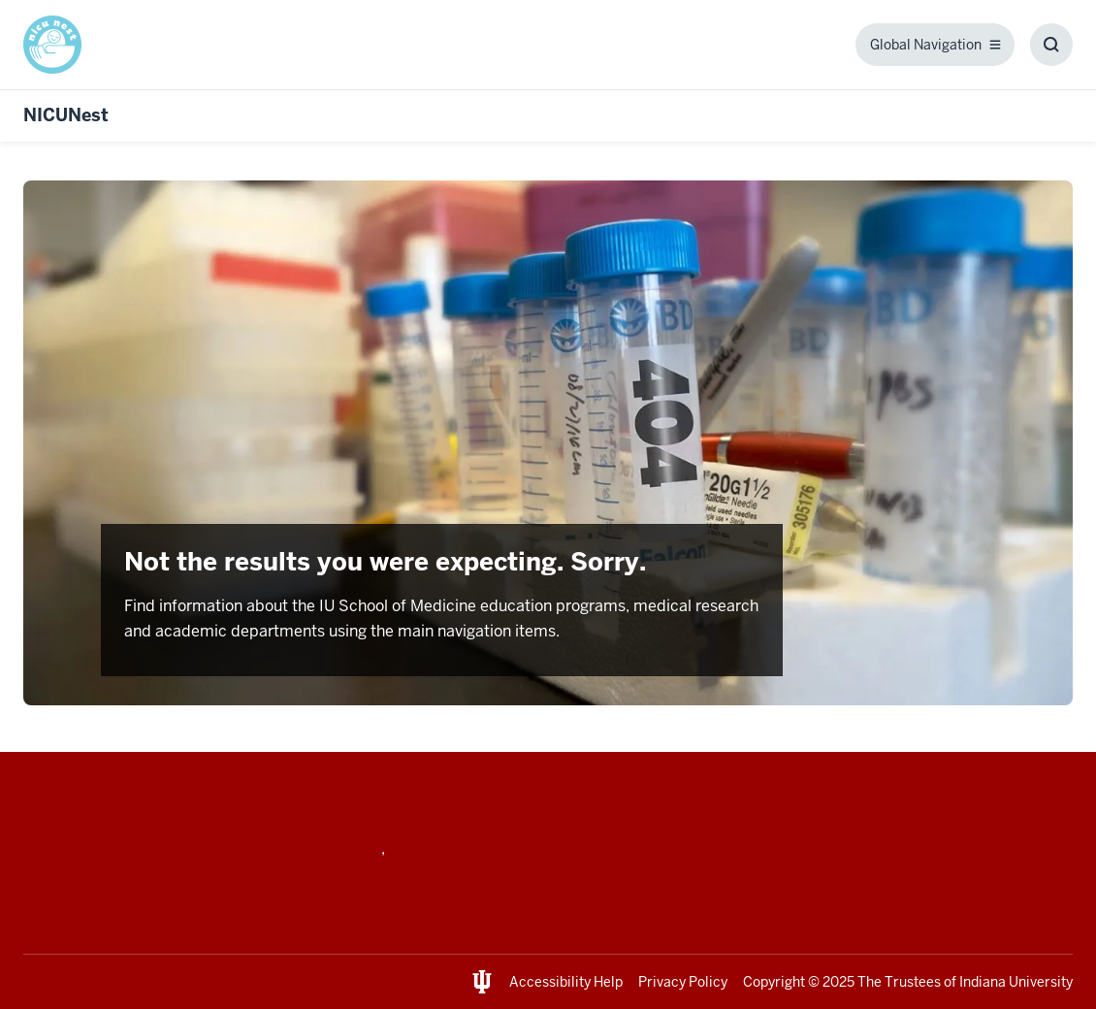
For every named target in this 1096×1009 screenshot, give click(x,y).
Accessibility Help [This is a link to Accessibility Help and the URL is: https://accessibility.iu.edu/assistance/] (566, 982)
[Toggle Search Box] (1051, 44)
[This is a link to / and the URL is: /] (60, 45)
